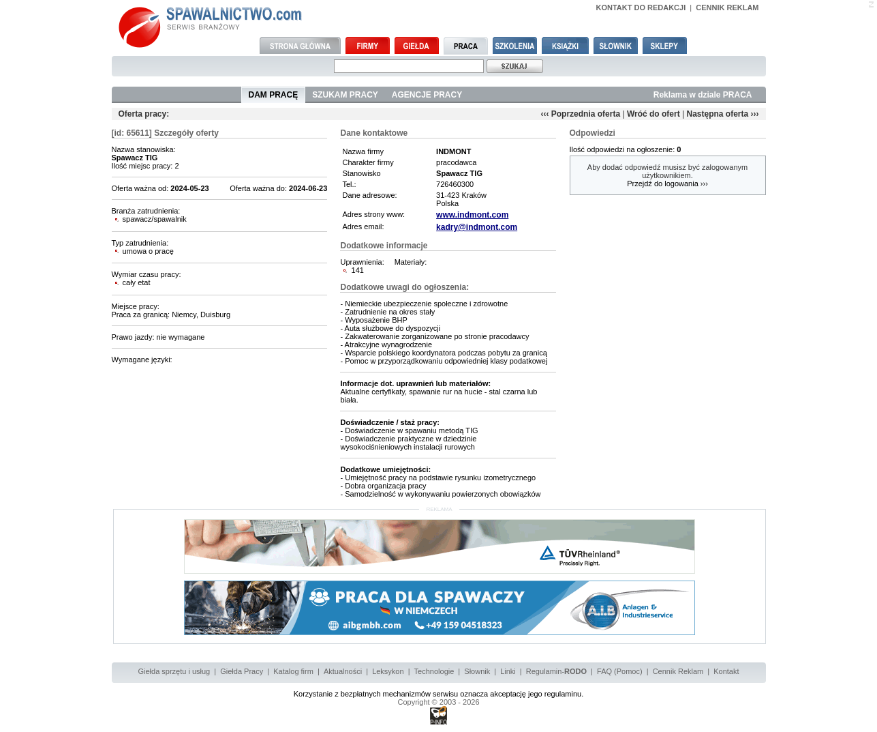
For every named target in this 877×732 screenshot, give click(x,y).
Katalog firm (293, 671)
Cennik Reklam (678, 671)
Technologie (434, 671)
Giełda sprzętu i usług (174, 671)
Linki (508, 671)
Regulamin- (556, 671)
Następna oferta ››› (722, 114)
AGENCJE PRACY (427, 95)
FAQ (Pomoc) (620, 671)
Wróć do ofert (653, 114)
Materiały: (411, 262)
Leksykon (387, 671)
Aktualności (343, 671)
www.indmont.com (472, 215)
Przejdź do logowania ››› (667, 183)
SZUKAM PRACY (345, 95)
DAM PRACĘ (273, 95)
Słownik (477, 671)
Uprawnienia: (361, 262)
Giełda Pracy (241, 671)
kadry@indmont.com (476, 227)
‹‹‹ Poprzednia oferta (580, 114)
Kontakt (726, 671)
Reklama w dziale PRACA (702, 95)
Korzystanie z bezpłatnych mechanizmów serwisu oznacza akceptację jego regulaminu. (439, 694)
